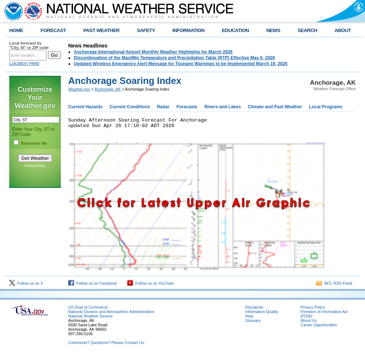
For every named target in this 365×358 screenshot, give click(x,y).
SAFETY (146, 30)
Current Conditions (130, 106)
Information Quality (261, 314)
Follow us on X (26, 285)
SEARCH (307, 30)
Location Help (24, 63)
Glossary (253, 322)
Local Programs (326, 106)
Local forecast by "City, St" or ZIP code (29, 45)
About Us (308, 322)
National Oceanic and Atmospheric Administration (111, 314)
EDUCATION (235, 30)
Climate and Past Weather (275, 106)
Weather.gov (79, 89)
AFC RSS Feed (334, 285)
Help (249, 318)
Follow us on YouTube (150, 285)
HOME (16, 30)
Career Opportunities (318, 327)
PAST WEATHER (101, 30)
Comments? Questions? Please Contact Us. (106, 345)
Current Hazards (85, 106)
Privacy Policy (35, 166)
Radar (163, 106)
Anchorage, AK (107, 89)
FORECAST (53, 30)
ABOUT (342, 30)
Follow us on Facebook (92, 285)
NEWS (273, 30)
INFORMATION (189, 30)
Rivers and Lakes (222, 106)
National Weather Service (90, 318)
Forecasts (187, 106)
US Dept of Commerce (88, 309)
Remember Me (34, 143)
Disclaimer (254, 309)
